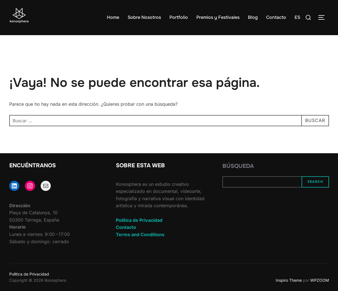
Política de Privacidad (139, 220)
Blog (253, 17)
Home (113, 17)
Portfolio (178, 17)
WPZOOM (319, 280)
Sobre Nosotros (144, 17)
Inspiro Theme (289, 280)
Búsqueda (238, 166)
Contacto (276, 17)
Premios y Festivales (218, 17)
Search (315, 181)
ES (297, 17)
